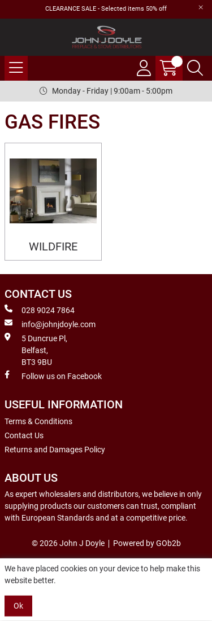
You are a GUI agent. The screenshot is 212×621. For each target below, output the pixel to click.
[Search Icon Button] (195, 68)
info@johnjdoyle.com (50, 324)
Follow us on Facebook (53, 376)
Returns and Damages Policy (55, 449)
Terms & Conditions (38, 421)
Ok (18, 605)
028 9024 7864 (40, 310)
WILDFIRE (53, 246)
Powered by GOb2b (147, 543)
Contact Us (24, 435)
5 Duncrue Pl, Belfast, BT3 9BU (36, 350)
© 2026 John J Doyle (68, 543)
